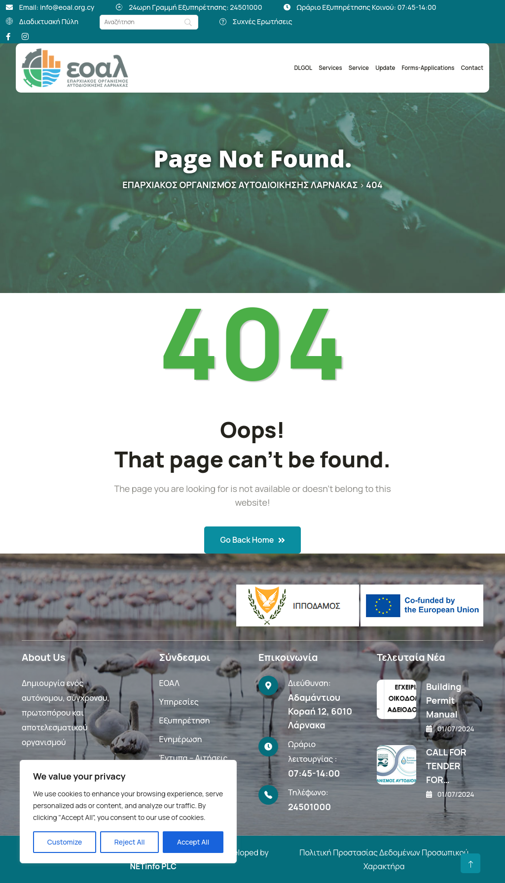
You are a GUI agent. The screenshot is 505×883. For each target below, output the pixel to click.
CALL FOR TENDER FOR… (446, 765)
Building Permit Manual (443, 700)
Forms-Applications (428, 67)
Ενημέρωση (180, 739)
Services (330, 67)
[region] (128, 811)
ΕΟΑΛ (169, 683)
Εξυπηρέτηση (184, 720)
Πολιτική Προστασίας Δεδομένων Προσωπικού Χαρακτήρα (384, 859)
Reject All (129, 842)
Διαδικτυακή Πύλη (48, 21)
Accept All (193, 842)
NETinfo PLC (153, 866)
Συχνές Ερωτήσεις (262, 21)
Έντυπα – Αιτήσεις (193, 757)
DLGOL (303, 67)
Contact (472, 67)
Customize (64, 842)
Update (385, 67)
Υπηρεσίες (178, 701)
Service (359, 67)
